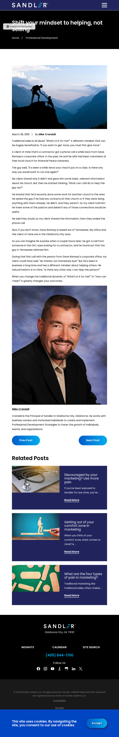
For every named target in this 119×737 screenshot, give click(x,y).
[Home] (30, 5)
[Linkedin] (73, 668)
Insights (27, 647)
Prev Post (26, 440)
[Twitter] (80, 668)
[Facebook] (38, 668)
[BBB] (59, 668)
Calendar (59, 647)
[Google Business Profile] (66, 668)
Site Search (91, 647)
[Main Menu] (104, 5)
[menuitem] (59, 700)
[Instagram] (45, 668)
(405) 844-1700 (59, 655)
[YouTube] (52, 668)
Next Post (93, 440)
